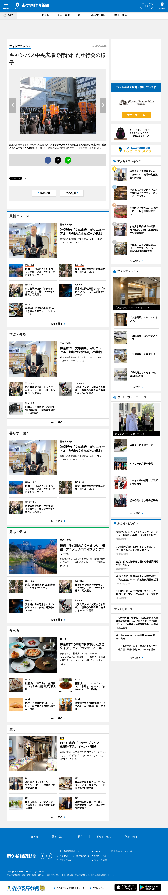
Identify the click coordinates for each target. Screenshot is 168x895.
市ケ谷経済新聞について (71, 851)
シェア (27, 178)
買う (80, 15)
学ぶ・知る (120, 15)
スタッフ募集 (100, 860)
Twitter (150, 6)
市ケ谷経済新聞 (32, 5)
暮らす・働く (98, 15)
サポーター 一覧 (136, 114)
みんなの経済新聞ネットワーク (26, 888)
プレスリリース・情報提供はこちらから (113, 851)
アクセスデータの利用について (74, 856)
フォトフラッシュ (20, 46)
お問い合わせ (100, 856)
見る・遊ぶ (63, 15)
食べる (45, 15)
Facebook (143, 6)
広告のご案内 (65, 860)
